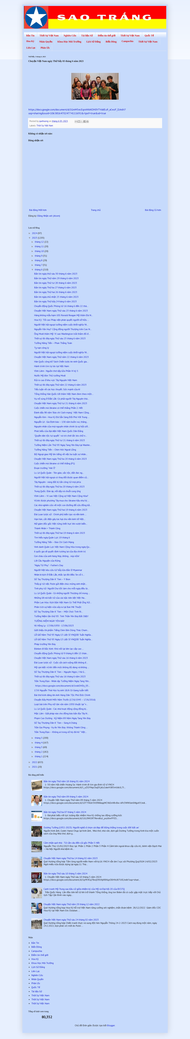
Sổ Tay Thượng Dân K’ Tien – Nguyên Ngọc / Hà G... (60, 671)
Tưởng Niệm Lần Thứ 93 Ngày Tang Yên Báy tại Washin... (62, 444)
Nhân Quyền (45, 41)
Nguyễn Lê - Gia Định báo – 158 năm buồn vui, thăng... (61, 421)
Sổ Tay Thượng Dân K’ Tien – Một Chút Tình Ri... (58, 611)
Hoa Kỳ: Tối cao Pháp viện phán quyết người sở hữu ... (61, 319)
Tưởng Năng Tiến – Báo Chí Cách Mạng (54, 542)
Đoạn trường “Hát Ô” (45, 467)
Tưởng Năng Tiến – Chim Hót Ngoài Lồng (55, 449)
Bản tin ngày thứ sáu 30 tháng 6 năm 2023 (55, 273)
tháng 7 (39, 264)
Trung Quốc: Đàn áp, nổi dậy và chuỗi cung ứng (57, 491)
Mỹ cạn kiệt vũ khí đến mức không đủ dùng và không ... (61, 667)
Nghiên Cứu (70, 35)
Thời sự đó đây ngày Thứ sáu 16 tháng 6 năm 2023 (60, 676)
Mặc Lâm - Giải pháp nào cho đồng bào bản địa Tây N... (61, 713)
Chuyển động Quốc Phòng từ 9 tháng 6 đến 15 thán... (61, 653)
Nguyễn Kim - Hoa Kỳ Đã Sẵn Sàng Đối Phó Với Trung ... (61, 417)
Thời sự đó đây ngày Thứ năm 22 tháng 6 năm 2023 (60, 384)
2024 (35, 233)
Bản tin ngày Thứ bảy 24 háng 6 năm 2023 (55, 301)
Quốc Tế (149, 35)
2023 (35, 237)
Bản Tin (30, 35)
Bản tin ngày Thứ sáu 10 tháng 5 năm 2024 (65, 873)
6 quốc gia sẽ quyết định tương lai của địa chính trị (60, 551)
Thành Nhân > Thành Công (47, 528)
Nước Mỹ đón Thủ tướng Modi (49, 375)
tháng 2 (39, 751)
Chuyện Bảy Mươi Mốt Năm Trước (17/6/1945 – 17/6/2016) (64, 699)
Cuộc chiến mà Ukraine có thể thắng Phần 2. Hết (58, 407)
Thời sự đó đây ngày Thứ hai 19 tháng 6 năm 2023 (59, 532)
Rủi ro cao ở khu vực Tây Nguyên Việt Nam (55, 380)
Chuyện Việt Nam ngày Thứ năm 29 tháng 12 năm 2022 (72, 904)
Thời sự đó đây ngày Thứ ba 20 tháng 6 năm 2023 (59, 486)
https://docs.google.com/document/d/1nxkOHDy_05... (62, 685)
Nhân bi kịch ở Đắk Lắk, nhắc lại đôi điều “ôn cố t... (59, 574)
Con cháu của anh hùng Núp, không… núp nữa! (56, 556)
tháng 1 (39, 756)
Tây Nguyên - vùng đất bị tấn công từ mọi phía (57, 481)
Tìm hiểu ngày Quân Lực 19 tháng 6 (52, 537)
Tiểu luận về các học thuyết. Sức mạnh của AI (57, 389)
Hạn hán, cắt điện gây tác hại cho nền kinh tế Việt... (59, 519)
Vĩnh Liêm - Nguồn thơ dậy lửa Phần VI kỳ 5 (56, 370)
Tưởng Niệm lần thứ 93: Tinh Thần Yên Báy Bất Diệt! (61, 616)
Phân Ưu (45, 47)
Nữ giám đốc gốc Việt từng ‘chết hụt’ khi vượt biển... (60, 523)
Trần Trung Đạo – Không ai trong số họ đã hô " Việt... (60, 731)
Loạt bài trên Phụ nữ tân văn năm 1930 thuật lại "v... (61, 704)
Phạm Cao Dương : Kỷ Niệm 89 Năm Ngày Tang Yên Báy (62, 718)
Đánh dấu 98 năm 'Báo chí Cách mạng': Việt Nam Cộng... (62, 412)
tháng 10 (39, 251)
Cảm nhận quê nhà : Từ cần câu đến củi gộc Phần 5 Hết (72, 842)
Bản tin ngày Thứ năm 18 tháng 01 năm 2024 (67, 781)
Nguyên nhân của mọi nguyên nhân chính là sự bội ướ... (61, 426)
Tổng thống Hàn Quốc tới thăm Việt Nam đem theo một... (63, 393)
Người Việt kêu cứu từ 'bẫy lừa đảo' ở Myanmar (58, 569)
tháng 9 (39, 255)
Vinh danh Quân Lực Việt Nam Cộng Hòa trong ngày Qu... (62, 546)
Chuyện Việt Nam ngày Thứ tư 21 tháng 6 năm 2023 (60, 403)
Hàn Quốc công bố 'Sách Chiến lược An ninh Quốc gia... (61, 361)
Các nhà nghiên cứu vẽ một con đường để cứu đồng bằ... (62, 505)
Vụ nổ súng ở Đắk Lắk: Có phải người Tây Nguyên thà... (61, 398)
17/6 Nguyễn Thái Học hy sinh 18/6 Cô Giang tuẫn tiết (61, 690)
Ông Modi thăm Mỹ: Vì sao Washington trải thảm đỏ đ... (62, 333)
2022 (35, 762)
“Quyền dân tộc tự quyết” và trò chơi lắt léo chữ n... (60, 435)
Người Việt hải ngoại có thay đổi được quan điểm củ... (61, 477)
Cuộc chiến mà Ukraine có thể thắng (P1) (54, 463)
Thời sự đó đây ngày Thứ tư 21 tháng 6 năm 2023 (59, 440)
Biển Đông (111, 41)
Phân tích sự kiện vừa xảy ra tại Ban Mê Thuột (57, 606)
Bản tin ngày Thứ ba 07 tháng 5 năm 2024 (65, 812)
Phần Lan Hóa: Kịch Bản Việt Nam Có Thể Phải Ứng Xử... (62, 602)
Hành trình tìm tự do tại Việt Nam (51, 366)
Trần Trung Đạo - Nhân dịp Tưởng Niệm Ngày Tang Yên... (62, 681)
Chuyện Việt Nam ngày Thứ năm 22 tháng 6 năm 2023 (61, 356)
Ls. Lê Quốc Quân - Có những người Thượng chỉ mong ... (62, 593)
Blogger (111, 1025)
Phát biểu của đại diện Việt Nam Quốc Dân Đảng (58, 431)
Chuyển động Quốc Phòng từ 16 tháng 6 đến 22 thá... (61, 306)
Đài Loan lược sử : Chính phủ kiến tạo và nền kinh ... (60, 514)
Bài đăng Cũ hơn (153, 209)
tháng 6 (39, 269)
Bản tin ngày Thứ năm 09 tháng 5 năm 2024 (66, 796)
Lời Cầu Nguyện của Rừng (47, 560)
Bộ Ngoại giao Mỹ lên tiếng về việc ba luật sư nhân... (60, 454)
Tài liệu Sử (87, 35)
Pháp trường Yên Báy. (45, 644)
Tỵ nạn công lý (41, 347)
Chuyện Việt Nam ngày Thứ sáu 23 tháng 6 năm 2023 (61, 310)
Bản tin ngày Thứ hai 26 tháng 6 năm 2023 (55, 292)
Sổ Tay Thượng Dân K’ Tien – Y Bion (52, 579)
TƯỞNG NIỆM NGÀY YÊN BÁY (49, 620)
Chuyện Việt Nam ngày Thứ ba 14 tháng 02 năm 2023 (71, 858)
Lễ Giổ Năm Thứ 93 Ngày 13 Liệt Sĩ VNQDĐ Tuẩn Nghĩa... (63, 634)
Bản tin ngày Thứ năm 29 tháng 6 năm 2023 (56, 278)
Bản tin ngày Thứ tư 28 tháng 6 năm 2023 (55, 282)
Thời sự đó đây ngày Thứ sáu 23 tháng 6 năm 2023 (60, 338)
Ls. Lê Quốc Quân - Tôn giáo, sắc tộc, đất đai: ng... (59, 472)
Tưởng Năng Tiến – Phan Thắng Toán (53, 342)
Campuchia (127, 41)
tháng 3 (39, 747)
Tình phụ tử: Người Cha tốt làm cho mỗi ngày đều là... (61, 588)
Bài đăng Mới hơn (38, 209)
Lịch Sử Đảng (93, 41)
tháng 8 (39, 260)
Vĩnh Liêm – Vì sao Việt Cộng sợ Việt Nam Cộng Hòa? (61, 495)
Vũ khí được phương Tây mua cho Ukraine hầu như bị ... (61, 500)
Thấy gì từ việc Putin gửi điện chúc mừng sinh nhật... (60, 583)
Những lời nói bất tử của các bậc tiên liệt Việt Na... (60, 597)
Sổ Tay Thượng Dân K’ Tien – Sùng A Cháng (55, 722)
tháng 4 (39, 742)
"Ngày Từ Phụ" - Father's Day (48, 565)
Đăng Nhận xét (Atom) (48, 215)
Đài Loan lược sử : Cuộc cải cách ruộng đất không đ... (61, 662)
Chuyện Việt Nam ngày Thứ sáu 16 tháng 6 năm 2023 (61, 657)
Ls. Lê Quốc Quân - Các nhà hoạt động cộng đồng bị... (61, 708)
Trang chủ (96, 209)
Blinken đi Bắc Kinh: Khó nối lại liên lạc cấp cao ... (59, 648)
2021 (35, 766)
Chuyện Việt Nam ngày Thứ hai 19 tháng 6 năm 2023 (60, 509)
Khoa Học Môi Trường (69, 41)
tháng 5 (39, 737)
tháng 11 (39, 246)
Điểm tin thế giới (106, 35)
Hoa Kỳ (30, 41)
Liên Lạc (31, 47)
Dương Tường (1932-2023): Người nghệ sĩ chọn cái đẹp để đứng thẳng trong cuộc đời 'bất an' (91, 827)
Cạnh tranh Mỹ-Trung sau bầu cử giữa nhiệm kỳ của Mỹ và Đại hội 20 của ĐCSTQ (84, 888)
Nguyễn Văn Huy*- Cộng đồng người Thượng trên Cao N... (63, 329)
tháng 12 (39, 241)
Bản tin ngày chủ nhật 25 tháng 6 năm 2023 (56, 296)
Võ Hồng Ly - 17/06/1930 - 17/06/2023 (54, 625)
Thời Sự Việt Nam (49, 35)
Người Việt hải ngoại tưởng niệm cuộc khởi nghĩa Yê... (61, 324)
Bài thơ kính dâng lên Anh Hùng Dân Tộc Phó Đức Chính (62, 695)
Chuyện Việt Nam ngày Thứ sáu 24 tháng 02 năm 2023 (71, 919)
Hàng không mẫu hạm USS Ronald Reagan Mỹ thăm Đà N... (63, 315)
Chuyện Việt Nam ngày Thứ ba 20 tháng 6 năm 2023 (60, 458)
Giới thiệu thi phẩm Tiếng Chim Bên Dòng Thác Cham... (61, 630)
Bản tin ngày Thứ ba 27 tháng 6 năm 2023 (55, 287)
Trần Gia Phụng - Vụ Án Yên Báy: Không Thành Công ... (61, 727)
